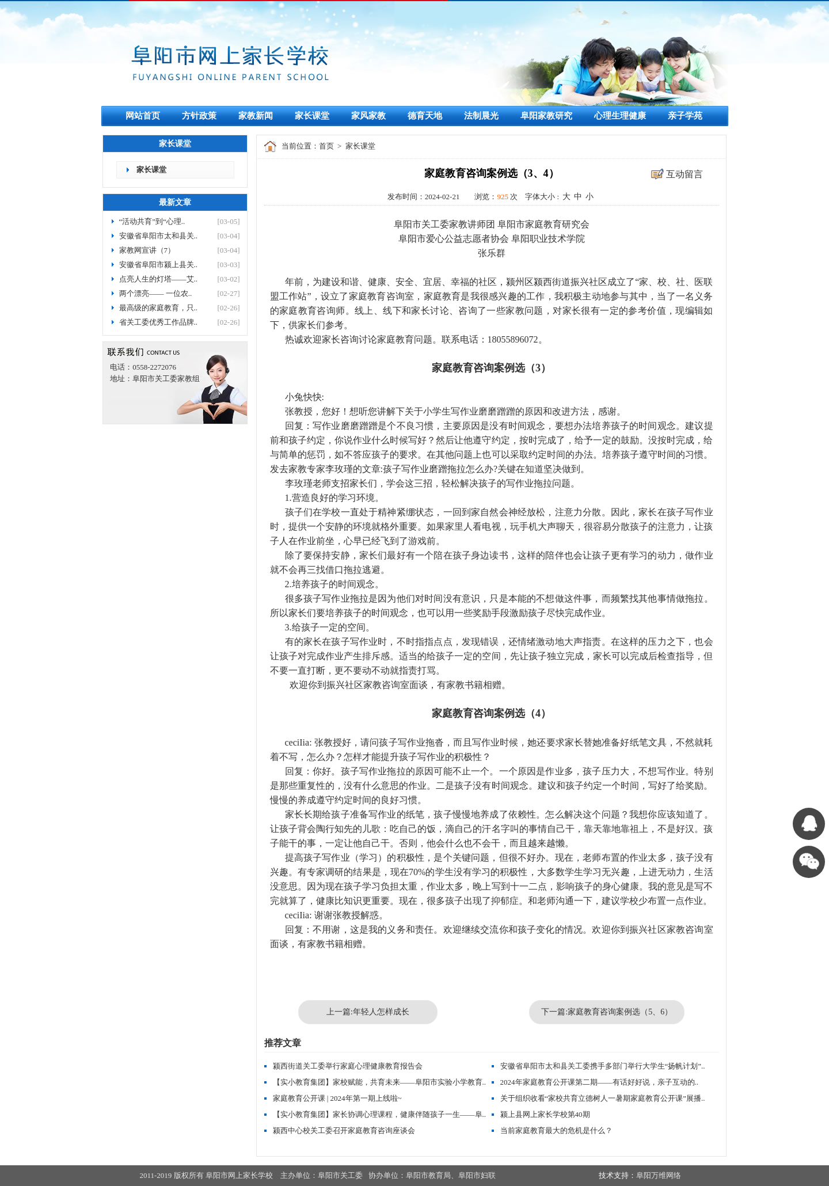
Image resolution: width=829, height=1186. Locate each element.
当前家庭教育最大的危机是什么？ (556, 1130)
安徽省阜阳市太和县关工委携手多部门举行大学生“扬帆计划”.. (602, 1066)
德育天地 (425, 115)
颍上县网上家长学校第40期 (545, 1114)
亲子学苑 (685, 115)
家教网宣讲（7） (147, 250)
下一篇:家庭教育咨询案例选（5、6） (606, 1012)
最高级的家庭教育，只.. (158, 307)
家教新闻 (255, 115)
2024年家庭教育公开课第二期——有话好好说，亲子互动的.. (599, 1082)
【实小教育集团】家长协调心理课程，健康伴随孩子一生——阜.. (379, 1114)
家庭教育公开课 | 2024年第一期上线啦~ (337, 1098)
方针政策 (199, 115)
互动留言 (684, 174)
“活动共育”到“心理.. (152, 221)
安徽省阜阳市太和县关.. (158, 235)
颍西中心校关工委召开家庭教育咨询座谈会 (344, 1130)
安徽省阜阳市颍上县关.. (158, 264)
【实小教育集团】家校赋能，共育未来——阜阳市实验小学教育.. (379, 1082)
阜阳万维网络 (658, 1175)
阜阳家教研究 (546, 115)
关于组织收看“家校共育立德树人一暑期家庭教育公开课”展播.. (602, 1098)
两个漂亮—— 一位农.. (155, 293)
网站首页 (143, 115)
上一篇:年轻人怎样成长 (367, 1012)
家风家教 (368, 115)
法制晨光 (481, 115)
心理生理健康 (620, 115)
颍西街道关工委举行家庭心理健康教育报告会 (348, 1066)
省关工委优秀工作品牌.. (158, 322)
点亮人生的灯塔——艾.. (158, 279)
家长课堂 (312, 115)
